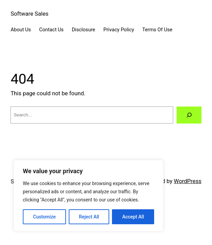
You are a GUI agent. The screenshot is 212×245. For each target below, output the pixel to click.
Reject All (89, 216)
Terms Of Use (157, 30)
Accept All (133, 216)
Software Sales (29, 14)
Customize (44, 216)
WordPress (187, 181)
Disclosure (83, 30)
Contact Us (51, 30)
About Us (21, 30)
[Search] (189, 115)
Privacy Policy (118, 30)
